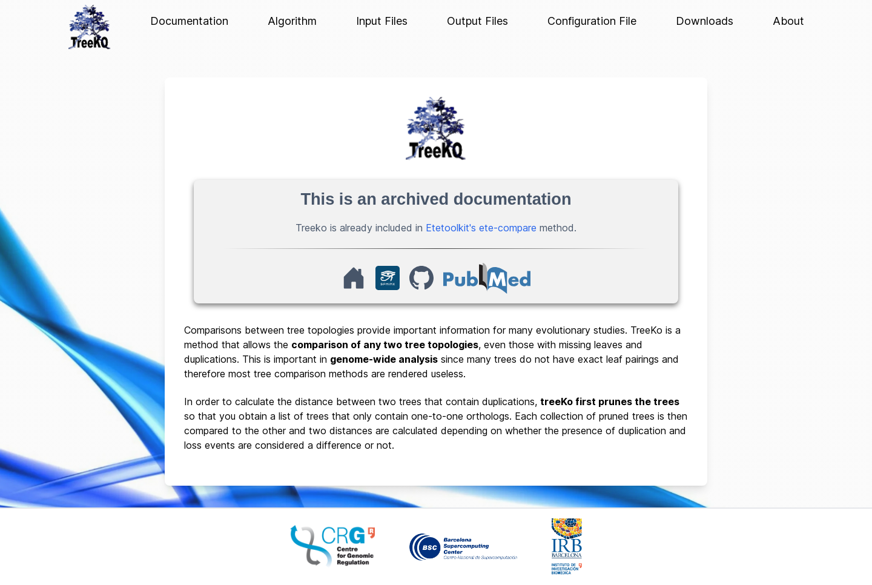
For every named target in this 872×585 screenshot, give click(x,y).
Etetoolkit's (451, 228)
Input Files (382, 21)
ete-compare (508, 228)
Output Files (477, 21)
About (788, 21)
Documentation (189, 21)
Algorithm (292, 21)
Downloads (704, 21)
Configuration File (591, 21)
